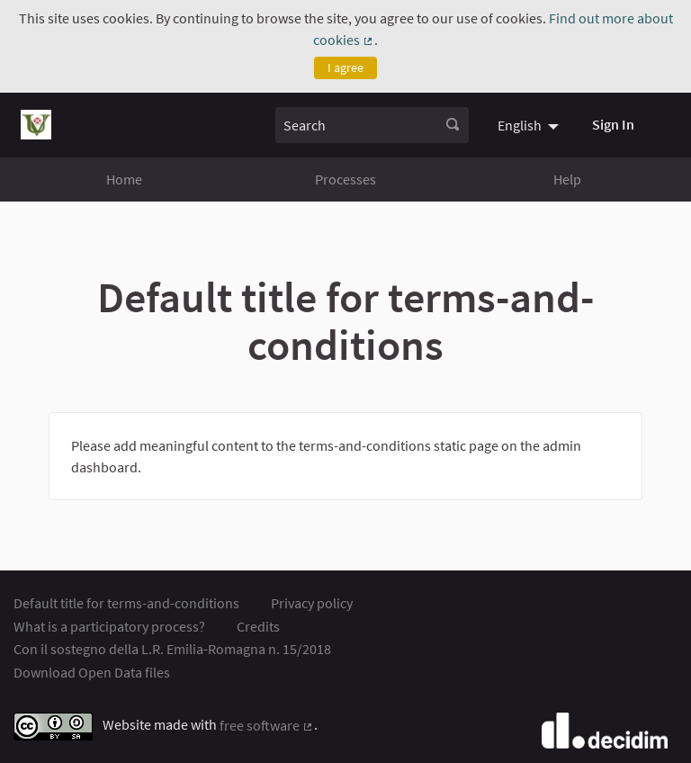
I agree (345, 67)
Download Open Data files (91, 672)
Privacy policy (312, 603)
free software (267, 725)
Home (124, 179)
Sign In (613, 124)
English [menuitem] (520, 125)
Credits (258, 626)
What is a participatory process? (109, 626)
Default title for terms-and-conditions (126, 603)
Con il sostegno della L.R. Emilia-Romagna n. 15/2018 (172, 649)
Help (567, 179)
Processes (345, 179)
